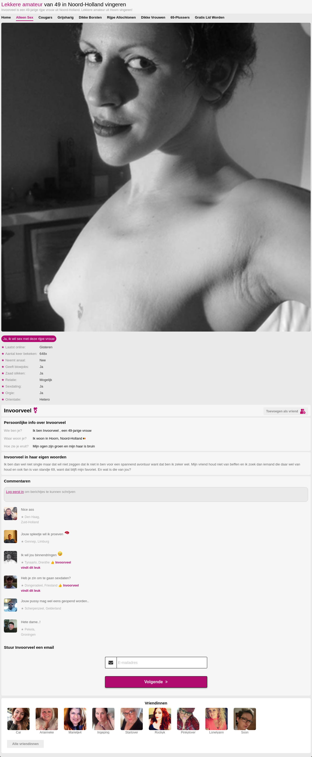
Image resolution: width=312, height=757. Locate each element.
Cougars (45, 17)
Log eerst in (15, 492)
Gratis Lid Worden (209, 17)
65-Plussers (180, 17)
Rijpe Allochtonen (121, 17)
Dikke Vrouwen (153, 17)
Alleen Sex (24, 17)
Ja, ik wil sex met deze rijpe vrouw (29, 339)
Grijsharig (66, 17)
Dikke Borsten (90, 17)
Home (6, 17)
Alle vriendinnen (25, 744)
